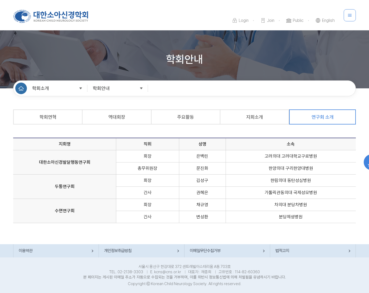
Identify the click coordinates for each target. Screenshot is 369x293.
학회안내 (101, 88)
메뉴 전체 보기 (350, 15)
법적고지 (282, 250)
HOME (21, 88)
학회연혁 (48, 117)
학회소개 (40, 88)
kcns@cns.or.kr (167, 272)
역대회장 (116, 117)
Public (298, 20)
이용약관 (25, 250)
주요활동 (185, 117)
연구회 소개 (323, 117)
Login (244, 20)
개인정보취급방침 (118, 250)
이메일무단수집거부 (205, 250)
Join (270, 20)
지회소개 (254, 117)
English (328, 20)
